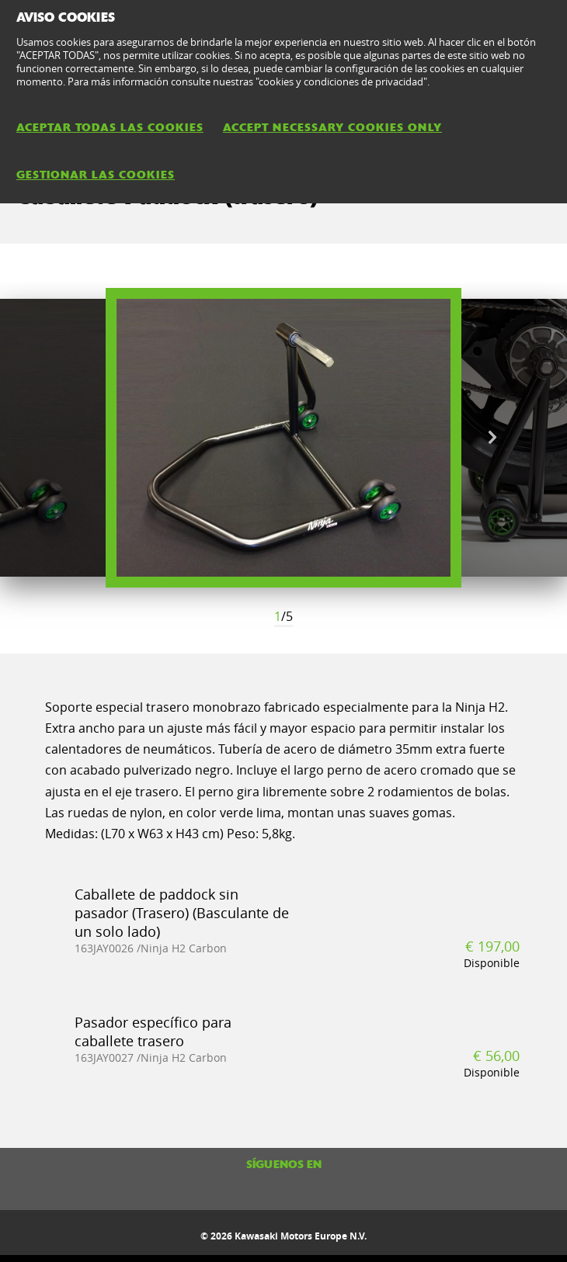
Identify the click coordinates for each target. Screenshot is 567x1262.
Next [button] (492, 438)
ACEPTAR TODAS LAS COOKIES (109, 127)
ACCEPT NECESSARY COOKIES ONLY (332, 127)
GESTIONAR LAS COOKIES (95, 175)
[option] (283, 438)
